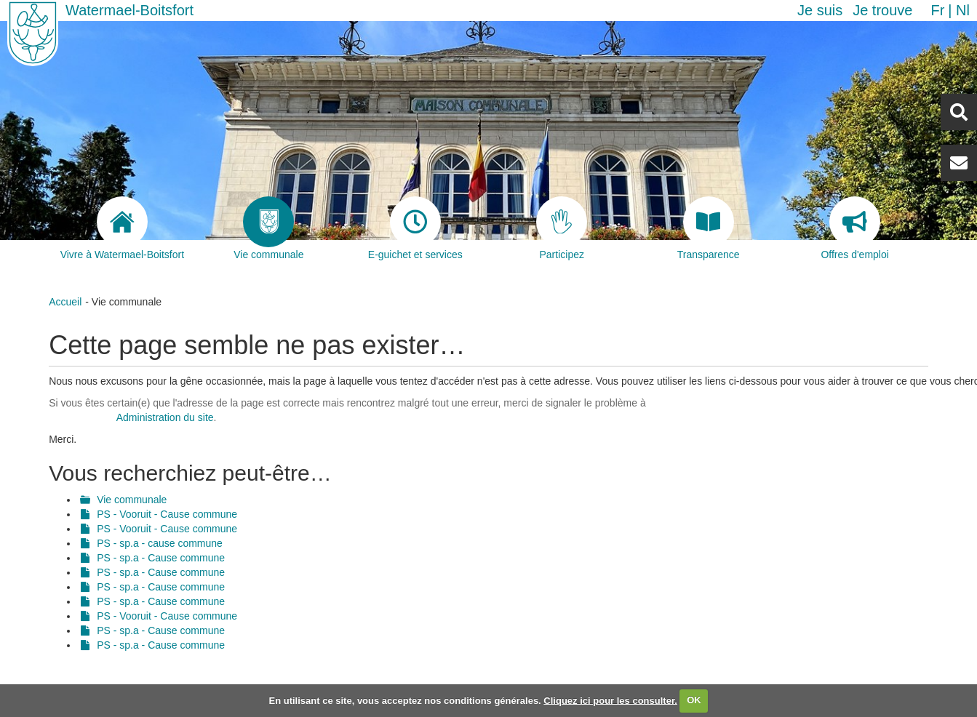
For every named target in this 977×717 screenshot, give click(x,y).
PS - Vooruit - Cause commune (167, 514)
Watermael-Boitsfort (129, 10)
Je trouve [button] (882, 10)
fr (937, 10)
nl (963, 10)
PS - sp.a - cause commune (160, 543)
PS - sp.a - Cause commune (161, 558)
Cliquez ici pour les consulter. (610, 699)
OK (694, 699)
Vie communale (132, 499)
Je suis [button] (819, 10)
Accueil (65, 302)
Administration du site (165, 417)
